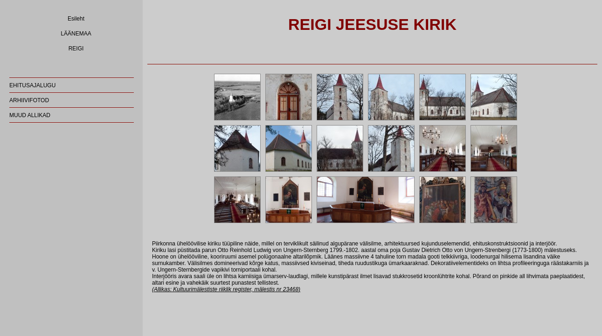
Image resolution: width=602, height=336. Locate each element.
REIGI (76, 48)
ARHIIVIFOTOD (29, 100)
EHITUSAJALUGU (32, 85)
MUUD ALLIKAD (29, 115)
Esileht (76, 18)
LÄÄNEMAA (76, 33)
